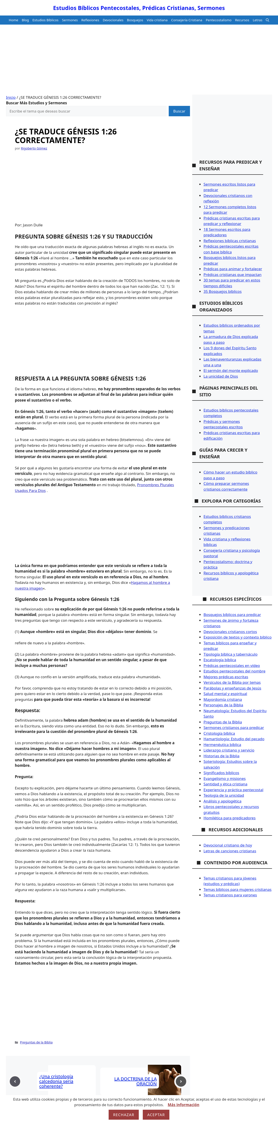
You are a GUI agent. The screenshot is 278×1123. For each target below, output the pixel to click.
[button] (267, 20)
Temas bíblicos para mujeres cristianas (238, 889)
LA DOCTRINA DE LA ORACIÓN (135, 1081)
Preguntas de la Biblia (36, 1042)
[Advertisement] (139, 61)
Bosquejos (135, 20)
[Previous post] (15, 1081)
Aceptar (156, 1114)
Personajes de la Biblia (223, 704)
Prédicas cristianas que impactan (233, 274)
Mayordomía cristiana (223, 699)
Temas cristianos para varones (230, 895)
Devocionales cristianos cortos (230, 631)
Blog (25, 20)
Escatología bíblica (220, 659)
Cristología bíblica (219, 733)
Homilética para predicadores (230, 817)
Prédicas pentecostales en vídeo (232, 665)
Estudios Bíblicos (45, 20)
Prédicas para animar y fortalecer (233, 268)
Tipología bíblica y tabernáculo (230, 654)
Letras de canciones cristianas (230, 850)
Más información (183, 1104)
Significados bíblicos (221, 772)
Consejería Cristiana (186, 20)
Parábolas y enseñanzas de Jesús (232, 688)
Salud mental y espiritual (225, 693)
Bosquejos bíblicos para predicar (232, 614)
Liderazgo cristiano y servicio (229, 750)
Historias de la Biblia (221, 755)
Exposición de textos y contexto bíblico (238, 637)
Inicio (11, 97)
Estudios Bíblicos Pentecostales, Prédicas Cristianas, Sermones (139, 8)
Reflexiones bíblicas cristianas (230, 240)
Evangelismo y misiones (225, 778)
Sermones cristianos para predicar (234, 727)
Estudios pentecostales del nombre (234, 671)
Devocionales (113, 20)
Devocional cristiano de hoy (228, 845)
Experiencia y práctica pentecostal (233, 789)
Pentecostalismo (218, 20)
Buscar (179, 111)
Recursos (242, 20)
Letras (257, 20)
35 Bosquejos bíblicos (223, 291)
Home (13, 20)
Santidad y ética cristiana (225, 784)
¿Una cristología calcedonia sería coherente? (56, 1081)
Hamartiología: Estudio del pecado (234, 738)
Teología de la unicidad (224, 795)
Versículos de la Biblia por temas (232, 682)
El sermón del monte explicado (231, 370)
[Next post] (181, 1081)
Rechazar (123, 1114)
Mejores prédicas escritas (226, 676)
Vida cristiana (157, 20)
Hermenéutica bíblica (222, 744)
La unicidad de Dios (221, 376)
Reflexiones (90, 20)
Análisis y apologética (222, 801)
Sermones (70, 20)
